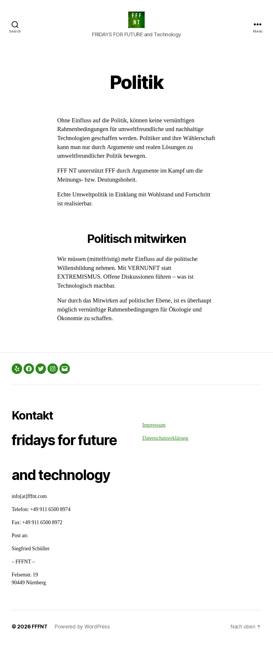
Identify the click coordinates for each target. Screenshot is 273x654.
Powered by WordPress (82, 638)
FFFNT (40, 638)
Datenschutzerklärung (165, 449)
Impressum (154, 436)
